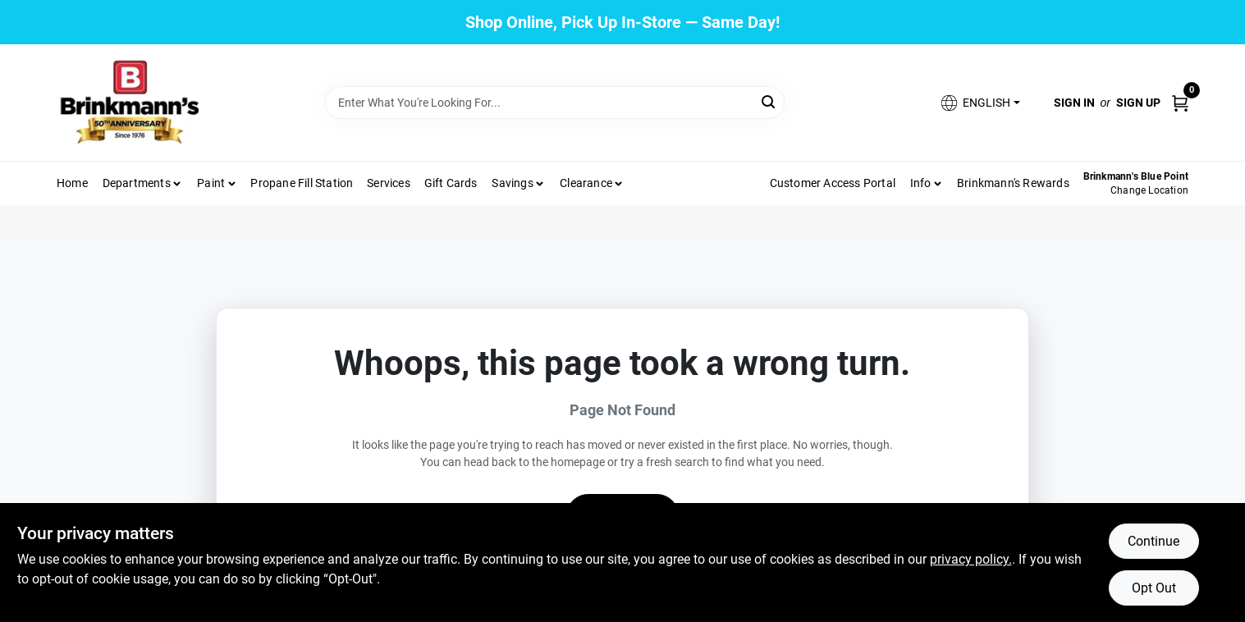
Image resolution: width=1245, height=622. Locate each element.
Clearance (586, 183)
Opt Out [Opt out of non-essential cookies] (1154, 588)
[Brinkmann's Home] (130, 102)
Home (72, 183)
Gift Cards (451, 183)
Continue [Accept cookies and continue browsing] (1153, 541)
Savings (512, 183)
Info (920, 183)
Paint (211, 183)
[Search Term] (555, 102)
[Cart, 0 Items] (1180, 102)
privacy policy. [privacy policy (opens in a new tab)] (971, 559)
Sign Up (1138, 102)
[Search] (769, 101)
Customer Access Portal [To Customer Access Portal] (832, 183)
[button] (979, 103)
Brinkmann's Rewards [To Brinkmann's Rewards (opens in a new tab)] (1013, 183)
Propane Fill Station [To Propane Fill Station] (301, 183)
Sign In (1074, 102)
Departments (137, 183)
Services (388, 183)
